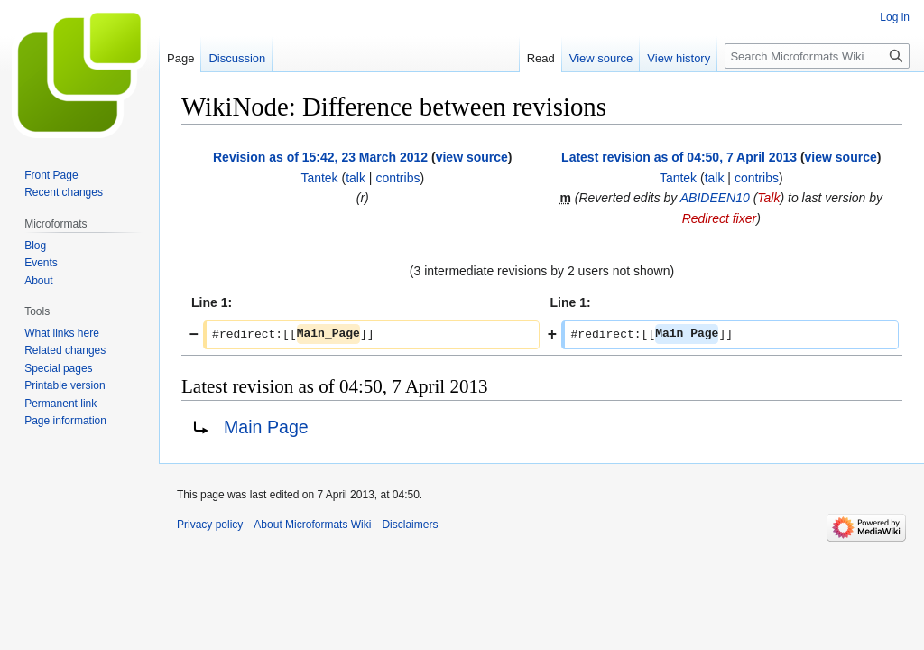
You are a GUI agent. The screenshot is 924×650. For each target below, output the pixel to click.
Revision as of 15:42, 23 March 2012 (320, 157)
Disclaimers (410, 524)
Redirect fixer (719, 218)
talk (355, 178)
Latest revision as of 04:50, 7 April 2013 (679, 157)
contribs (397, 178)
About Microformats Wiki (312, 524)
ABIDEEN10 (715, 197)
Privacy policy (210, 524)
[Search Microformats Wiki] (817, 56)
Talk (768, 197)
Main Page (266, 427)
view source (472, 157)
